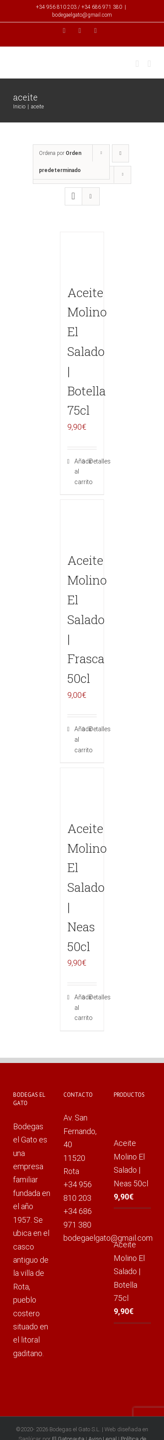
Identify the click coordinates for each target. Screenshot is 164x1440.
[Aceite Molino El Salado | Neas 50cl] (82, 790)
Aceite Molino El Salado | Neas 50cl (87, 887)
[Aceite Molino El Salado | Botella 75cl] (82, 254)
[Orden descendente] (120, 153)
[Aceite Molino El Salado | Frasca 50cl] (82, 522)
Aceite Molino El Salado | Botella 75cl (87, 351)
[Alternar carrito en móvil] (137, 63)
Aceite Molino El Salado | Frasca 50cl (87, 619)
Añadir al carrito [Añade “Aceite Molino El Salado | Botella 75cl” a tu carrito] (78, 471)
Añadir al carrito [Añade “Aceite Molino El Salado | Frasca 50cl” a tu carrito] (78, 739)
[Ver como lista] (90, 196)
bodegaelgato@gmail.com (82, 15)
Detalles (93, 461)
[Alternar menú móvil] (149, 63)
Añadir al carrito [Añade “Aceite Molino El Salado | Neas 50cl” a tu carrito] (78, 1007)
